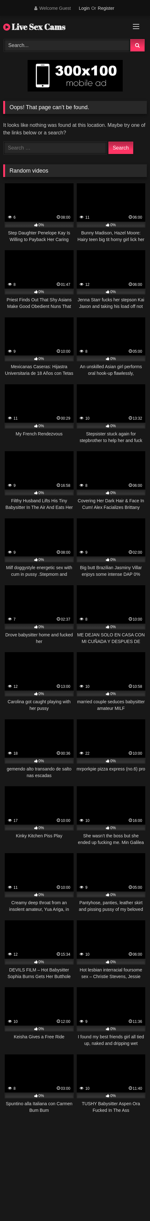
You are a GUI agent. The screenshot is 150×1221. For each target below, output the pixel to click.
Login (84, 8)
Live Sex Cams (34, 26)
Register (106, 8)
